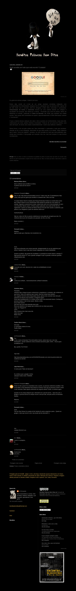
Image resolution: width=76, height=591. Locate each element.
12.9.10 (16, 444)
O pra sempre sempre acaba (50, 535)
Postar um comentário (18, 459)
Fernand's (60, 492)
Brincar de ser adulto (47, 519)
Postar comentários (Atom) (21, 466)
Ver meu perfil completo (16, 501)
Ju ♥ (15, 438)
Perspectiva (45, 525)
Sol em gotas (45, 544)
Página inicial (38, 463)
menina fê (17, 276)
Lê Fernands (17, 336)
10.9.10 (16, 188)
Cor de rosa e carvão (48, 529)
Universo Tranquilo (19, 193)
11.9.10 (16, 402)
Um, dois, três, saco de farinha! (51, 543)
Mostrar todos (63, 548)
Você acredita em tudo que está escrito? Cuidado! (28, 67)
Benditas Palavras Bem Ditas (47, 492)
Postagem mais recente (16, 463)
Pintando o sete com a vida (49, 524)
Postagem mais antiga (60, 463)
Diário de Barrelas (37, 113)
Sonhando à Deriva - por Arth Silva (52, 518)
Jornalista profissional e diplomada (50, 531)
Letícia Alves (18, 265)
